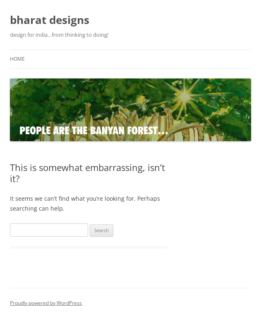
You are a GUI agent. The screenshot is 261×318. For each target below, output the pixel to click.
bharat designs (49, 19)
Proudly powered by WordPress (46, 302)
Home (17, 58)
